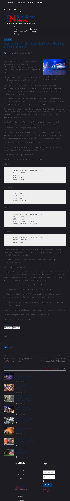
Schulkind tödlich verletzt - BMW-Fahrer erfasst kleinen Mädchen (24, 411)
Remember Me (48, 440)
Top (11, 347)
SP (9, 53)
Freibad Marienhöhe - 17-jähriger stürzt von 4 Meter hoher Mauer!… (57, 411)
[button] (33, 482)
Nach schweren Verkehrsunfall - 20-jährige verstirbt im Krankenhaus (23, 377)
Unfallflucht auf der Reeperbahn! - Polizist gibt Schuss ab (56, 377)
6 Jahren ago (20, 381)
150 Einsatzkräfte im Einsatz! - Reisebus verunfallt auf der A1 (55, 387)
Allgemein (7, 40)
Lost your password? (46, 450)
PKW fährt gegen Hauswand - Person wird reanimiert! (23, 401)
